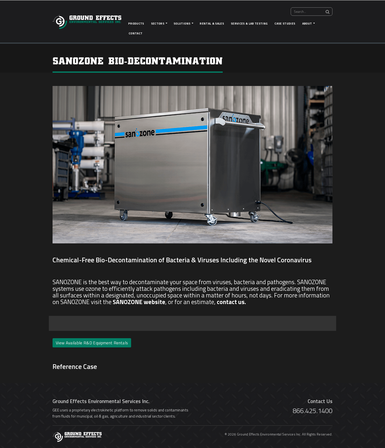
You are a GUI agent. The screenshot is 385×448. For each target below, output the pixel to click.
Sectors (157, 23)
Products (136, 23)
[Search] (327, 11)
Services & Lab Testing (249, 23)
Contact (135, 33)
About (307, 23)
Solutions (182, 23)
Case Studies (285, 23)
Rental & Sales (212, 23)
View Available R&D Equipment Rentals (92, 343)
